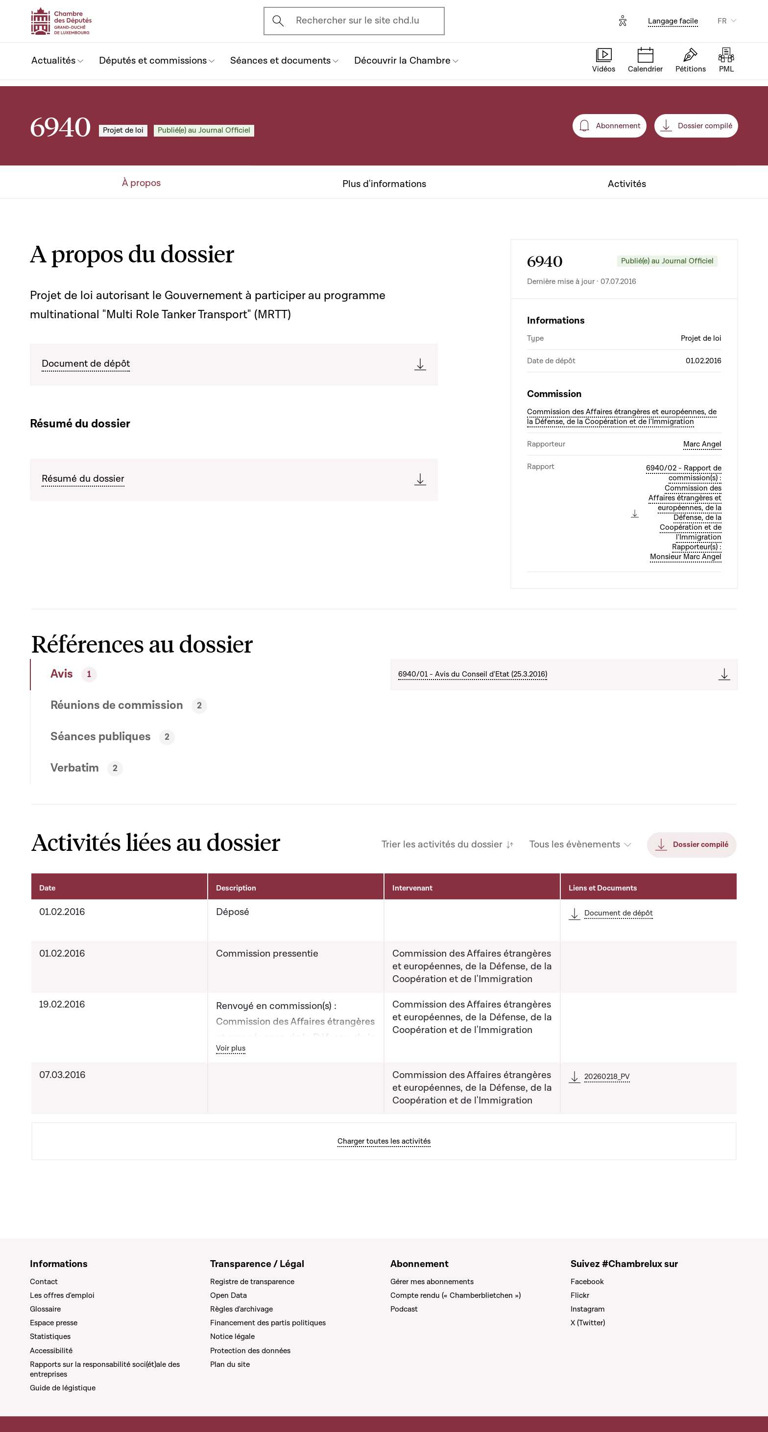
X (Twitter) (588, 1323)
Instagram (588, 1309)
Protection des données (250, 1351)
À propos (141, 183)
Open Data (228, 1295)
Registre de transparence (252, 1282)
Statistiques (50, 1336)
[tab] (174, 674)
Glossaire (45, 1309)
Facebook (587, 1282)
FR (722, 21)
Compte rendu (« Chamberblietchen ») (455, 1295)
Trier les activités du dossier (442, 845)
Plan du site (230, 1364)
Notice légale (232, 1336)
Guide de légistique (63, 1388)
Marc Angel (702, 444)
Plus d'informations (384, 184)
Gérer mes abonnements (432, 1282)
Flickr (580, 1295)
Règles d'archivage (241, 1309)
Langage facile (673, 21)
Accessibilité (51, 1351)
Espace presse (53, 1323)
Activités (627, 184)
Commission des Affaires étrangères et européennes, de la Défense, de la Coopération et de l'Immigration (622, 416)
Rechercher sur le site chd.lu (357, 20)
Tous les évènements (574, 845)
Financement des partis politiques (268, 1323)
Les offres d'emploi (62, 1295)
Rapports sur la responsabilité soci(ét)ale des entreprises (105, 1369)
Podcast (404, 1309)
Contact (44, 1282)
